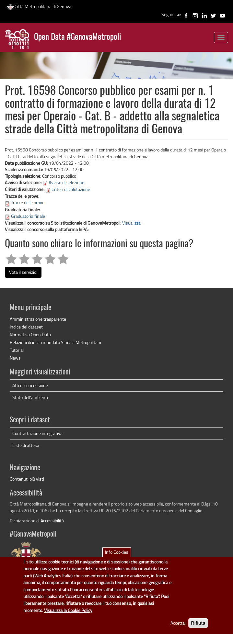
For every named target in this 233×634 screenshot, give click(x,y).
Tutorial (17, 350)
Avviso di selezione (66, 182)
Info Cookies (116, 556)
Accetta (177, 627)
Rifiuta (198, 627)
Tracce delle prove (27, 202)
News (15, 358)
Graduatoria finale (28, 216)
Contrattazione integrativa (37, 433)
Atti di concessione (30, 385)
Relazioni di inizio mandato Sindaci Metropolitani (55, 342)
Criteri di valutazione (71, 189)
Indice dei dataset (26, 327)
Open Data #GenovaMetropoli (77, 37)
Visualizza (131, 223)
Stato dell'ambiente (30, 397)
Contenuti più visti (27, 479)
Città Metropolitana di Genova (38, 6)
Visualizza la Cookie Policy (68, 614)
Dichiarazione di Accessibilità (37, 520)
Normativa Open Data (30, 334)
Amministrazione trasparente (38, 319)
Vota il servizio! (23, 272)
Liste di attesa (25, 445)
